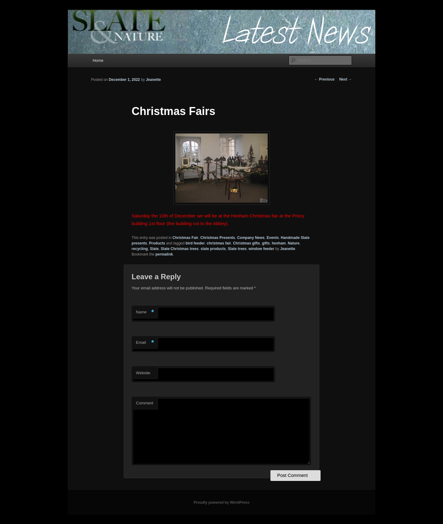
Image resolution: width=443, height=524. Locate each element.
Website (143, 373)
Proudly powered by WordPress (221, 502)
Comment (144, 403)
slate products (213, 249)
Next (345, 79)
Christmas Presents (217, 238)
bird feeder (195, 243)
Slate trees (237, 249)
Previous (324, 79)
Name (145, 312)
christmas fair (219, 243)
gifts (265, 243)
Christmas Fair (185, 238)
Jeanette (153, 79)
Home (98, 60)
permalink (164, 254)
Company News (251, 238)
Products (157, 243)
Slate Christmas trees (180, 249)
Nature (293, 243)
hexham (278, 243)
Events (273, 238)
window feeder (261, 249)
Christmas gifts (246, 243)
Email (145, 342)
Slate (154, 249)
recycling (140, 249)
